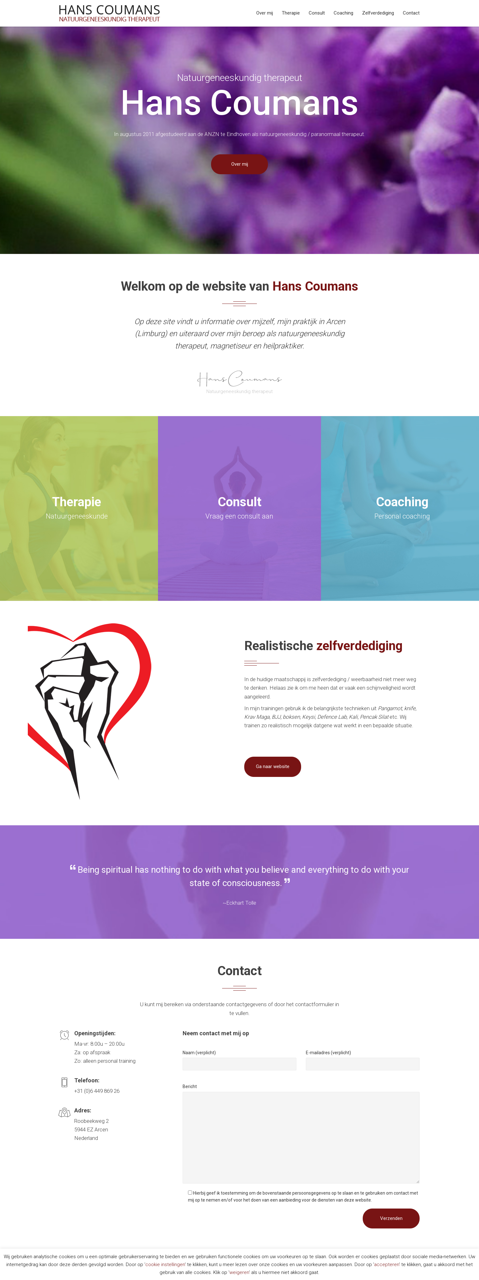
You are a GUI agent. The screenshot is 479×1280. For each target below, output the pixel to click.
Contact (411, 13)
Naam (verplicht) (199, 1052)
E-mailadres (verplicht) (328, 1052)
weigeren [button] (239, 1272)
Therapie (291, 13)
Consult (317, 13)
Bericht (190, 1086)
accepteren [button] (386, 1264)
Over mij (264, 13)
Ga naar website (272, 766)
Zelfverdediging (378, 13)
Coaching (343, 13)
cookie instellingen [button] (165, 1264)
